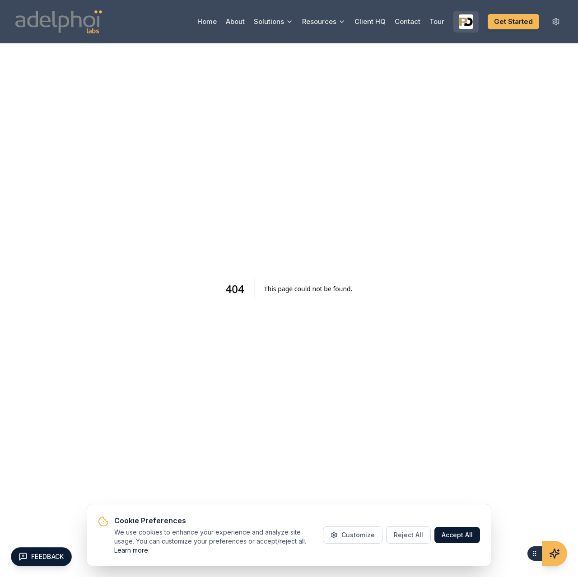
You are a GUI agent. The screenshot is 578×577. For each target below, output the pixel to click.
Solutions (273, 21)
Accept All (457, 535)
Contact (407, 21)
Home (207, 21)
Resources (323, 21)
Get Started (513, 21)
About (235, 21)
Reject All (408, 535)
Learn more (131, 550)
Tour (436, 21)
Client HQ (370, 21)
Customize (353, 535)
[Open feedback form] (41, 556)
